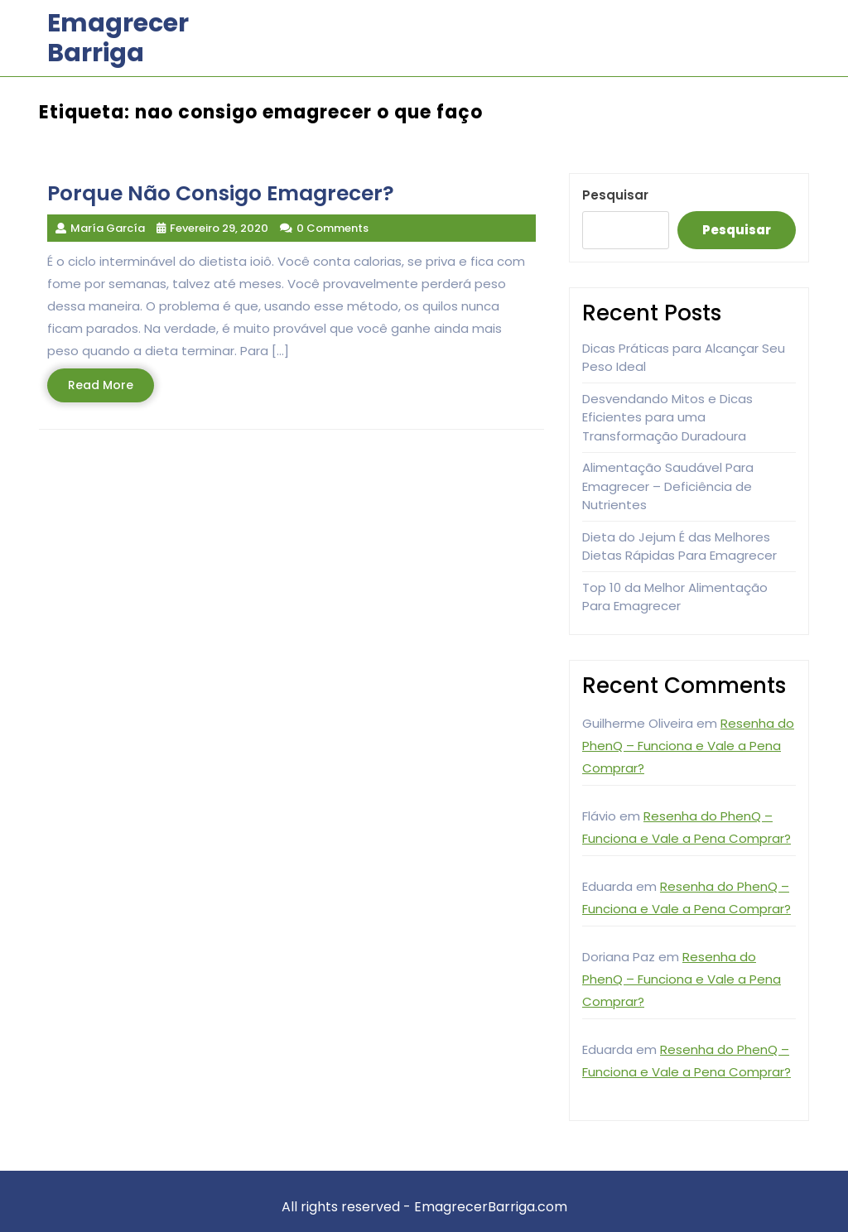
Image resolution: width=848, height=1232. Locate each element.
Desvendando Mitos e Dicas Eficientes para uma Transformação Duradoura (667, 417)
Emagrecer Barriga (118, 38)
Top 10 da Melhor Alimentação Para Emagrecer (675, 597)
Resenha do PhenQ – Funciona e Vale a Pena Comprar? (688, 746)
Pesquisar (615, 195)
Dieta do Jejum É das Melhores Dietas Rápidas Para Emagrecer (679, 546)
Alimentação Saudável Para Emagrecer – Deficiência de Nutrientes (668, 486)
